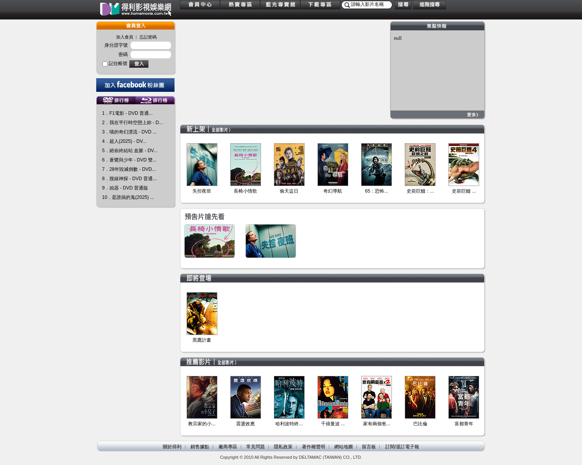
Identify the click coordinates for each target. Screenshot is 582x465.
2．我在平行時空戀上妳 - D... (132, 122)
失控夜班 (201, 191)
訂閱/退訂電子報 (402, 446)
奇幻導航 (332, 191)
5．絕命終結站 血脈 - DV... (129, 150)
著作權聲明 (313, 446)
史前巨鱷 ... (464, 191)
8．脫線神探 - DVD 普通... (129, 178)
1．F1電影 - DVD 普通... (127, 113)
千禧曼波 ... (333, 423)
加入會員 (124, 37)
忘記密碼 (148, 37)
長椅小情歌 (245, 191)
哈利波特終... (289, 423)
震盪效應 (245, 423)
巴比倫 (420, 423)
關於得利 (172, 446)
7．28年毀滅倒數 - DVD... (129, 169)
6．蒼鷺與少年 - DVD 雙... (129, 160)
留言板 (369, 446)
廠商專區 (228, 446)
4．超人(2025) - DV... (124, 141)
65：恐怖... (376, 191)
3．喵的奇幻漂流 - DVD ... (129, 132)
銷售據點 (199, 446)
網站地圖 (343, 446)
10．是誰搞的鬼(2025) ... (128, 197)
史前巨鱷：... (420, 191)
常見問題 (255, 446)
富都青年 (464, 423)
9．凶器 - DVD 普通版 (125, 188)
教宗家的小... (201, 423)
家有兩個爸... (376, 423)
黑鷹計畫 (201, 340)
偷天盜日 (289, 191)
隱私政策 (283, 446)
